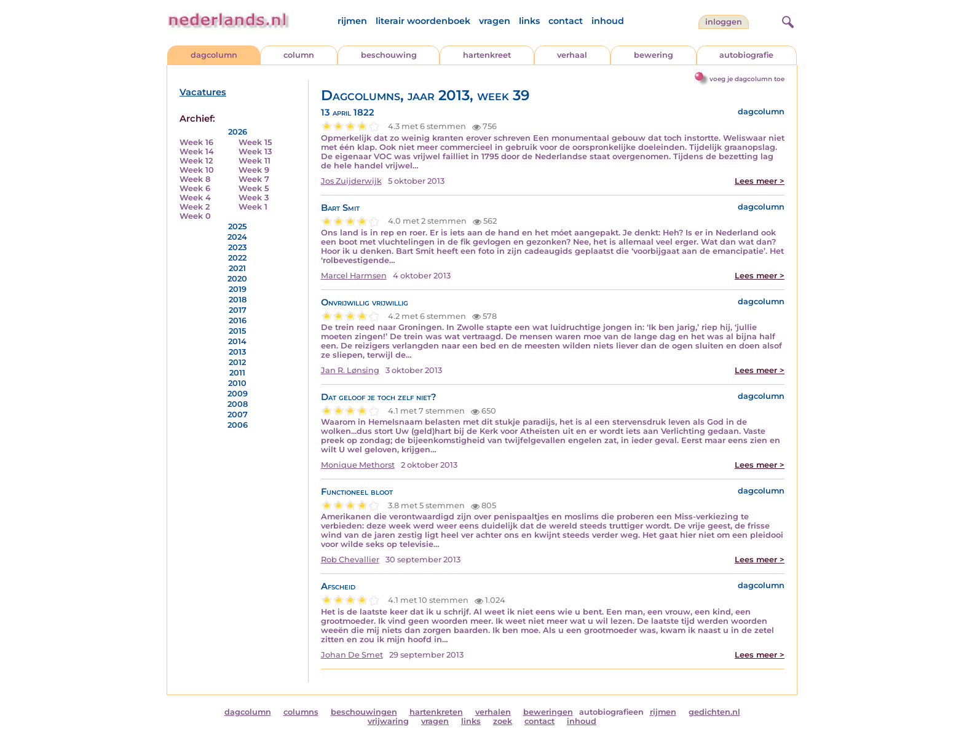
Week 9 (254, 170)
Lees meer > (759, 181)
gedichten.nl (714, 712)
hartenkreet (487, 55)
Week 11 (255, 160)
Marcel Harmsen (354, 275)
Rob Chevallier (350, 559)
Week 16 (196, 142)
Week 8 (195, 179)
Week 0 (195, 216)
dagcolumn (214, 55)
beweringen (548, 712)
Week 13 (255, 151)
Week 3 (254, 197)
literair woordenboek (423, 20)
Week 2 (195, 206)
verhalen (493, 712)
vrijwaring (388, 721)
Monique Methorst (358, 465)
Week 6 (195, 188)
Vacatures (203, 92)
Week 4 (195, 197)
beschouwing (389, 55)
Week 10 (197, 170)
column (298, 55)
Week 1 (253, 206)
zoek (502, 721)
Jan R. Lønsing (350, 370)
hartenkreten (436, 712)
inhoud (607, 20)
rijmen (352, 20)
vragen (494, 20)
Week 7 (254, 179)
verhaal (572, 55)
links (529, 20)
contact (565, 20)
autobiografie (746, 55)
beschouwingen (364, 712)
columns (300, 712)
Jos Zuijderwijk (351, 181)
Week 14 (197, 151)
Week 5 (254, 188)
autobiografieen (611, 712)
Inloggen (723, 21)
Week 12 (196, 160)
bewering (653, 55)
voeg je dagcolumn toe (746, 79)
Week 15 (255, 142)
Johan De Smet (352, 654)
